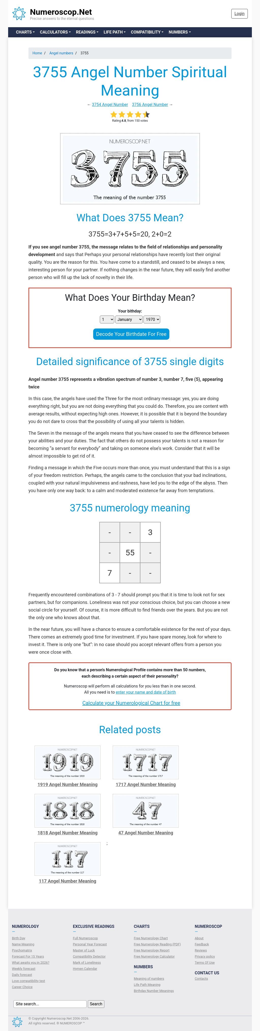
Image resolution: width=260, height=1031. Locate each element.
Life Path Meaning (147, 985)
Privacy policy (205, 956)
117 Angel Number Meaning (67, 881)
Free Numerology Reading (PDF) (157, 944)
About (199, 938)
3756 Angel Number (150, 104)
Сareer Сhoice (22, 987)
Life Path (113, 32)
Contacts (201, 978)
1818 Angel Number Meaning (68, 832)
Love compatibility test (28, 981)
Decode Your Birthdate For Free (131, 334)
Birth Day (18, 938)
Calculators (54, 32)
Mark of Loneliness (87, 962)
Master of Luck (84, 950)
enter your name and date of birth (146, 692)
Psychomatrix (22, 950)
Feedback (202, 944)
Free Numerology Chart (151, 938)
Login (240, 13)
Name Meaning (23, 944)
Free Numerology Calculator (154, 956)
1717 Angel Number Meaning (146, 784)
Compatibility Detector (89, 956)
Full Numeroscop (85, 938)
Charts (24, 32)
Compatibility (145, 32)
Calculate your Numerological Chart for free (131, 703)
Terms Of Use (205, 962)
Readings (85, 32)
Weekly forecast (23, 969)
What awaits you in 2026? (30, 962)
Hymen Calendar (85, 969)
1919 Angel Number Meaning (68, 784)
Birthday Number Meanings (154, 991)
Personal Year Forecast (90, 944)
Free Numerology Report (152, 950)
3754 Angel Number (110, 104)
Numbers (178, 32)
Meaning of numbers (149, 978)
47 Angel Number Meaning (145, 832)
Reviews (201, 950)
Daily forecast (22, 975)
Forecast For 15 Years (28, 956)
